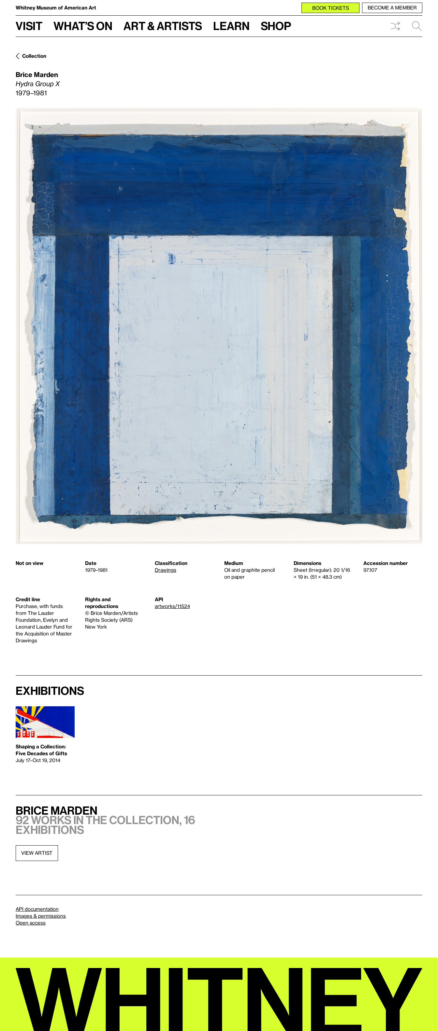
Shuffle (395, 26)
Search (417, 26)
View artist (36, 853)
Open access (31, 923)
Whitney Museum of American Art (56, 7)
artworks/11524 (172, 606)
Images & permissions (41, 916)
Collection (34, 56)
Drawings (165, 570)
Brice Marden (37, 74)
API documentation (37, 909)
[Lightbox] (219, 326)
